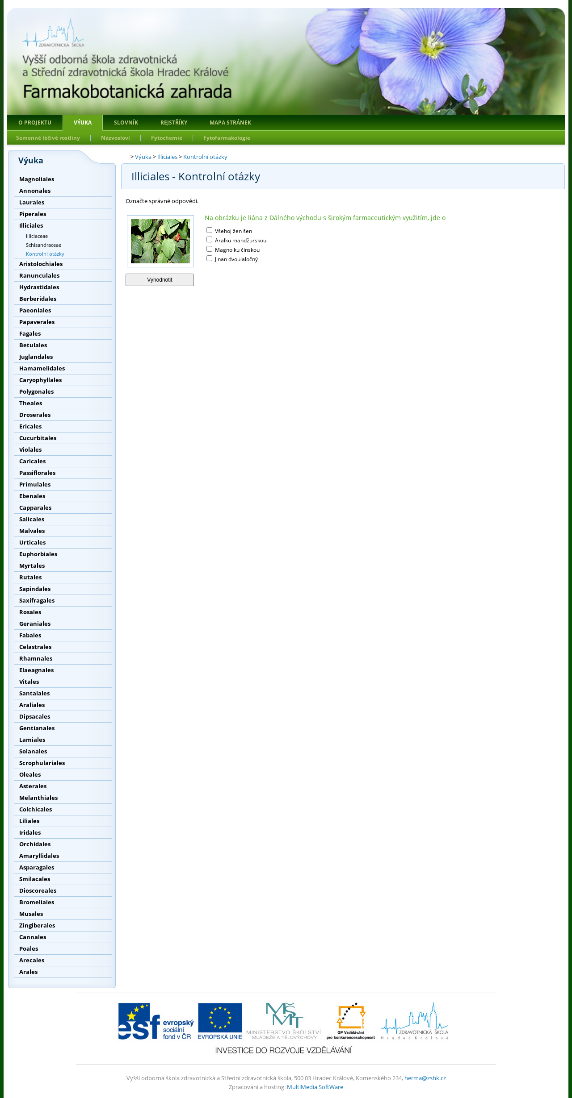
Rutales (30, 577)
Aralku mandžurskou (240, 240)
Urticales (32, 542)
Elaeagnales (36, 670)
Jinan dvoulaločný (236, 259)
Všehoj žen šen (233, 231)
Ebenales (32, 496)
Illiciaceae (37, 236)
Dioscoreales (37, 890)
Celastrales (35, 647)
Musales (31, 914)
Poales (28, 948)
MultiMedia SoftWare (315, 1087)
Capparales (35, 507)
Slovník (126, 122)
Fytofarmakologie (226, 137)
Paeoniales (35, 310)
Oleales (30, 774)
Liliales (29, 821)
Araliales (32, 705)
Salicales (31, 519)
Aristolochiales (41, 264)
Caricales (32, 461)
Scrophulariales (42, 763)
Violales (30, 449)
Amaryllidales (39, 856)
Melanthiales (38, 798)
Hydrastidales (39, 287)
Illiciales (31, 225)
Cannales (32, 937)
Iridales (30, 832)
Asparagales (36, 867)
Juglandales (36, 357)
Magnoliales (36, 179)
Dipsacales (34, 716)
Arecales (31, 960)
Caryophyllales (40, 380)
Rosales (30, 612)
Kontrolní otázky (45, 253)
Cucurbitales (37, 438)
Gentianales (37, 728)
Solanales (33, 751)
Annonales (34, 191)
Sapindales (34, 589)
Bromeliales (36, 902)
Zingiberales (37, 925)
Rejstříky (173, 122)
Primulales (34, 484)
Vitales (29, 682)
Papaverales (37, 322)
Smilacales (34, 879)
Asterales (32, 786)
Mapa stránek (230, 122)
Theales (30, 403)
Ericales (30, 426)
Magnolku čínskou (237, 250)
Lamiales (32, 740)
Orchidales (34, 844)
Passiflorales (37, 473)
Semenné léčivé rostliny (48, 137)
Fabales (30, 635)
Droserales (34, 415)
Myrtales (32, 565)
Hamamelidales (42, 368)
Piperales (32, 214)
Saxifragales (37, 600)
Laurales (31, 202)
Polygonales (36, 391)
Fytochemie (166, 137)
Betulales (33, 345)
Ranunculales (39, 275)
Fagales (30, 333)
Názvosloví (115, 137)
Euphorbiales (38, 554)
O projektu (34, 122)
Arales (28, 972)
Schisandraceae (43, 244)
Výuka (83, 122)
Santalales (34, 693)
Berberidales (37, 299)
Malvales (32, 531)
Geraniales (34, 624)
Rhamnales (35, 658)
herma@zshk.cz (425, 1078)
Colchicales (35, 809)
